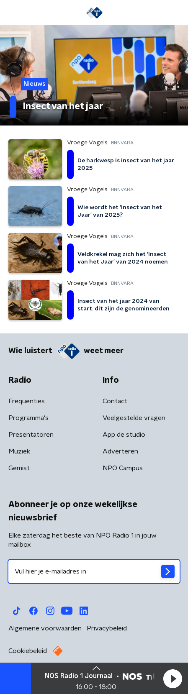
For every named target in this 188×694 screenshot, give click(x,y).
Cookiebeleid (27, 651)
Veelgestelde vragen (134, 418)
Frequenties (26, 401)
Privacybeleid (107, 628)
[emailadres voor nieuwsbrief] (94, 571)
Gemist (19, 468)
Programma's (28, 418)
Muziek (19, 451)
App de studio (124, 434)
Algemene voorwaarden (45, 628)
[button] (172, 678)
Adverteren (120, 451)
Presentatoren (31, 434)
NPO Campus (123, 468)
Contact (115, 401)
